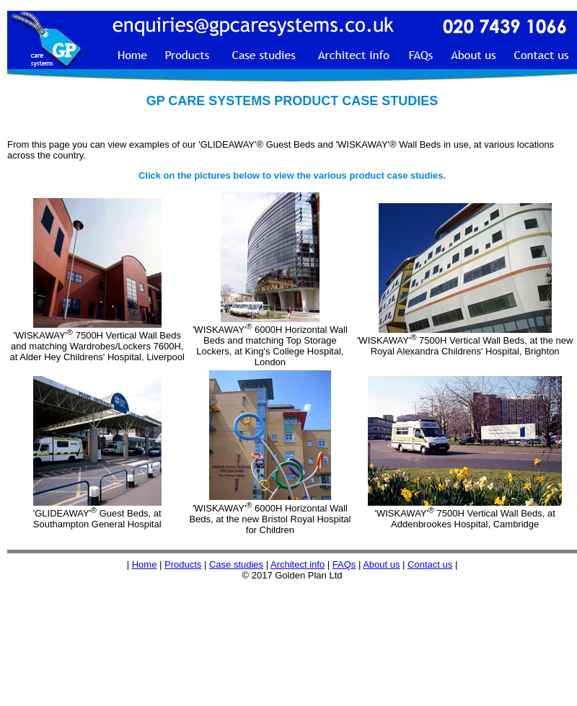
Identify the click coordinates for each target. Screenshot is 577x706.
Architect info (297, 564)
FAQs (344, 564)
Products (182, 564)
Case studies (236, 564)
